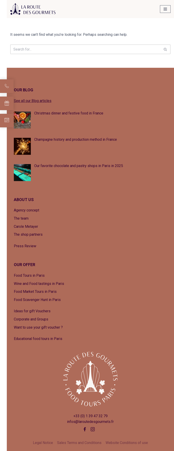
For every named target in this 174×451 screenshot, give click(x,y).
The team (21, 218)
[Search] (85, 49)
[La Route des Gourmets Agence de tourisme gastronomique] (33, 9)
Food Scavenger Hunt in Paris (37, 300)
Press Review (25, 246)
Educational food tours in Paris (38, 339)
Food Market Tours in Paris (35, 291)
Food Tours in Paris (29, 275)
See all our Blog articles (32, 101)
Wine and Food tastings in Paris (39, 283)
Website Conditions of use (127, 443)
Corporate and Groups (31, 319)
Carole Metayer (26, 226)
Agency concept (26, 210)
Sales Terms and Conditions (79, 443)
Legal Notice (43, 443)
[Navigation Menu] (165, 9)
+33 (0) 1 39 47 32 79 (90, 416)
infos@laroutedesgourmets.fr (90, 421)
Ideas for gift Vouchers (32, 311)
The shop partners (28, 234)
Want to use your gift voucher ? (38, 327)
